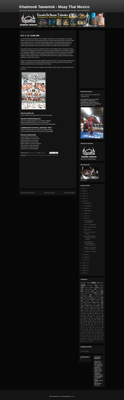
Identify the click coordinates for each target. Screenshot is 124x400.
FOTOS (85, 323)
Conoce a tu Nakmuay (97, 321)
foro (96, 338)
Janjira (101, 308)
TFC (100, 327)
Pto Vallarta (48, 155)
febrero (86, 257)
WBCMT (98, 302)
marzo (86, 254)
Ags (100, 316)
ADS (89, 330)
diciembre (87, 203)
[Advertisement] (48, 174)
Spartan (82, 336)
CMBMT (83, 321)
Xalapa (101, 336)
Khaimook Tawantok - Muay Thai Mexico (54, 7)
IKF (84, 310)
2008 (84, 268)
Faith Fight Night (94, 332)
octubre (86, 208)
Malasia (90, 326)
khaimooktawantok (85, 324)
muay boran (92, 305)
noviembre (87, 206)
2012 (84, 198)
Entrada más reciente (27, 192)
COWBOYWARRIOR (87, 302)
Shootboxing (91, 311)
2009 (84, 265)
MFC (37, 155)
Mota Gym (98, 326)
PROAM (99, 319)
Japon (97, 291)
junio (85, 216)
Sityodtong (97, 307)
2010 (84, 263)
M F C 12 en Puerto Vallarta (89, 232)
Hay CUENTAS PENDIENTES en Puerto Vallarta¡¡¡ (89, 243)
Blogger (73, 396)
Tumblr (93, 336)
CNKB (82, 318)
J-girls (102, 332)
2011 (84, 201)
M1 (91, 333)
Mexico (33, 155)
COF (88, 321)
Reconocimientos (85, 316)
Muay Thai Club (94, 304)
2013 (84, 196)
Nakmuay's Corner (85, 327)
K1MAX (100, 289)
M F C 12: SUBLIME (89, 224)
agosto (86, 213)
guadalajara (91, 329)
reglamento (100, 339)
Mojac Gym (91, 335)
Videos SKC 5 (88, 229)
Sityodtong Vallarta (86, 299)
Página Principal (49, 192)
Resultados (88, 289)
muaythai (101, 338)
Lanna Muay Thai (87, 293)
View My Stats (85, 351)
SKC (82, 304)
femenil (91, 338)
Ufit (97, 336)
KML (87, 318)
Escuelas (98, 310)
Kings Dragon (94, 318)
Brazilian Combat (95, 315)
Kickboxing (86, 298)
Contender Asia (98, 299)
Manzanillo (83, 335)
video (101, 285)
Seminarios (84, 294)
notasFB (94, 339)
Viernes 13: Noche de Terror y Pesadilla (90, 248)
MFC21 (95, 333)
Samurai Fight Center (92, 301)
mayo (86, 218)
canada (86, 338)
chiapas (91, 310)
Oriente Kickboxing (88, 319)
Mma (101, 287)
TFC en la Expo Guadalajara (88, 221)
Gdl (98, 293)
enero (86, 259)
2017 (84, 188)
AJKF (94, 316)
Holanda (86, 307)
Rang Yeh (94, 327)
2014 (84, 193)
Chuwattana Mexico (86, 308)
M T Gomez (85, 333)
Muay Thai (42, 155)
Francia (87, 313)
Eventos (28, 155)
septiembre (87, 210)
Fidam (95, 308)
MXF (100, 333)
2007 (84, 270)
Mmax (101, 318)
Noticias (99, 323)
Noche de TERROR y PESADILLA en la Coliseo (90, 237)
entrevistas (83, 329)
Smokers (99, 335)
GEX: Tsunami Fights (90, 227)
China (87, 332)
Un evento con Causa (90, 251)
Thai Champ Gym (97, 296)
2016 (84, 191)
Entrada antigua (70, 192)
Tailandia (87, 291)
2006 (84, 273)
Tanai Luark (55, 155)
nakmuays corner (86, 339)
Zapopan (83, 305)
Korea (93, 313)
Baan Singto (95, 330)
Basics (101, 305)
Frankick (83, 311)
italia (98, 329)
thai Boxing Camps (86, 341)
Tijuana (87, 336)
